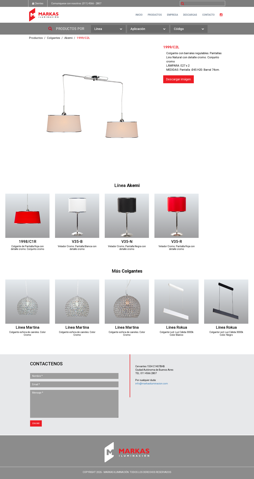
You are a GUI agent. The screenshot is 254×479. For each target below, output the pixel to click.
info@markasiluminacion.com (151, 383)
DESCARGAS (190, 14)
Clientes (37, 3)
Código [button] (189, 29)
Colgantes (53, 38)
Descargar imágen (178, 79)
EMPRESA (172, 14)
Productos (36, 38)
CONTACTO (208, 14)
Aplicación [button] (148, 29)
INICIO (139, 14)
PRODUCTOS (155, 14)
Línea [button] (108, 29)
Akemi (68, 38)
